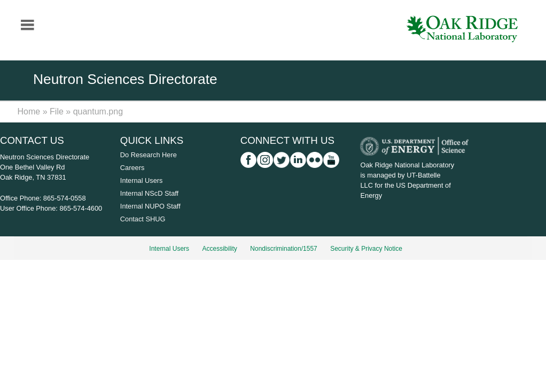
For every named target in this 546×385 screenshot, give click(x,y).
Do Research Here (148, 155)
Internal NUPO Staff (150, 206)
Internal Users (141, 180)
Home (29, 111)
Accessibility (219, 248)
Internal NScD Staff (149, 193)
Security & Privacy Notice (366, 248)
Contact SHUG (143, 219)
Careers (132, 168)
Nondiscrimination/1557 (283, 248)
